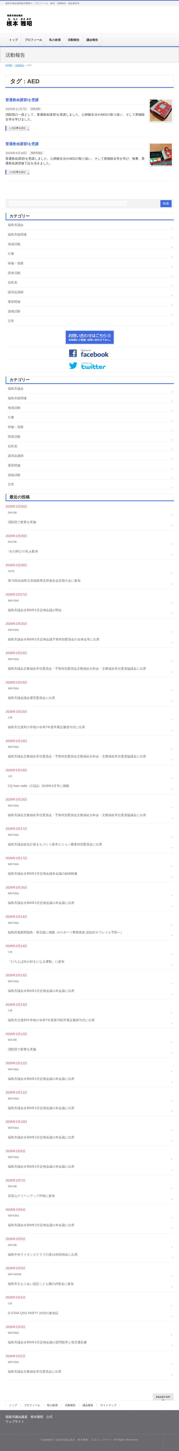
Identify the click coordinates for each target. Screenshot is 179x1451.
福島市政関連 (17, 234)
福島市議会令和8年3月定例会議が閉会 (35, 610)
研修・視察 (16, 263)
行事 (11, 253)
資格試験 (14, 311)
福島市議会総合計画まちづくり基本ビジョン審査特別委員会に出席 (55, 844)
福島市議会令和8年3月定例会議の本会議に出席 (41, 903)
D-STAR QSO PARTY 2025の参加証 (33, 1313)
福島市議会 (36, 153)
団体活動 (35, 109)
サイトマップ (108, 1405)
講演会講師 (16, 292)
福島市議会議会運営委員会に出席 (31, 698)
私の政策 (52, 1405)
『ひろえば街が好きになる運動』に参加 (36, 961)
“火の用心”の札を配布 (23, 551)
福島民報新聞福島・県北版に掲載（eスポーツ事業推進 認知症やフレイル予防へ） (66, 932)
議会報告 (88, 1405)
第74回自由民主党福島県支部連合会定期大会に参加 (44, 580)
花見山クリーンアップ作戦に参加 (31, 1196)
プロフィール (32, 1405)
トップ (13, 1405)
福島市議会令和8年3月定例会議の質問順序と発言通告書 (47, 1342)
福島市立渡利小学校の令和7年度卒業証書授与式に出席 (46, 727)
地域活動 (14, 244)
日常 (11, 321)
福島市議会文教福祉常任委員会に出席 (34, 1371)
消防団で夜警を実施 (22, 522)
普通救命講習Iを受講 (22, 100)
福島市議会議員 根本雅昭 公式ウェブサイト (84, 1439)
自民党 (12, 282)
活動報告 (70, 1405)
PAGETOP (163, 1396)
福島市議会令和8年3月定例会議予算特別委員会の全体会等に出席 (53, 639)
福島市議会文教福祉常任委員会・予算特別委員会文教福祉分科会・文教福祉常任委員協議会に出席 (77, 668)
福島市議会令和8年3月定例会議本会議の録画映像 (42, 873)
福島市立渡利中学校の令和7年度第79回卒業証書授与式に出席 (51, 1020)
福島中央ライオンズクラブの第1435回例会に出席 (43, 1254)
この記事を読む (17, 128)
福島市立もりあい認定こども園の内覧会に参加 (41, 1284)
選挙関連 (14, 301)
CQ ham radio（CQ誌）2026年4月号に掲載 (38, 786)
